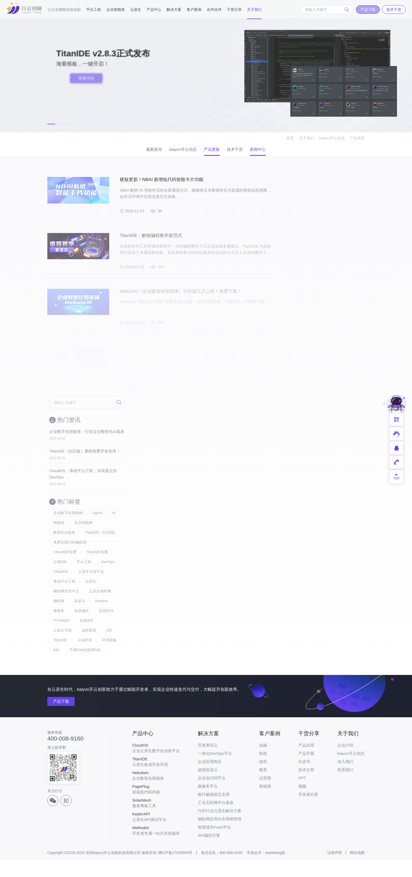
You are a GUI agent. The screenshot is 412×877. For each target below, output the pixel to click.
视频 (302, 803)
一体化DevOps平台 (215, 770)
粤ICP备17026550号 (176, 869)
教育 (263, 786)
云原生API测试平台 (156, 833)
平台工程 (93, 7)
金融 (263, 762)
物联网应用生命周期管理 (219, 835)
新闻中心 (272, 151)
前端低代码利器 (156, 806)
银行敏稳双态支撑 (214, 811)
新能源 (265, 803)
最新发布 (140, 151)
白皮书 (304, 778)
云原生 (135, 9)
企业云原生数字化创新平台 (156, 765)
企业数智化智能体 (156, 792)
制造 (263, 770)
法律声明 (334, 869)
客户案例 (194, 9)
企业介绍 (345, 762)
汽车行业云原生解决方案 (219, 827)
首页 (290, 138)
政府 (263, 778)
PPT (302, 794)
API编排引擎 (209, 852)
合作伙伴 (214, 9)
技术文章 (306, 786)
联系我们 (345, 786)
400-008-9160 (65, 755)
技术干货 (242, 151)
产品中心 (154, 9)
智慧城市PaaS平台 (214, 844)
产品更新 (357, 138)
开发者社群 (308, 811)
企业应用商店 (210, 778)
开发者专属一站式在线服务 (156, 847)
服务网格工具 (156, 820)
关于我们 (254, 9)
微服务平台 (208, 803)
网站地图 (357, 869)
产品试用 (306, 762)
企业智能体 (115, 7)
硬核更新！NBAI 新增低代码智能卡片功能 (164, 186)
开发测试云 (208, 762)
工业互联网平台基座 (216, 819)
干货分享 (234, 9)
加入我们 (345, 778)
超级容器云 (208, 786)
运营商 (265, 794)
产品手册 (306, 770)
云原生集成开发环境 (156, 778)
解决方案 (174, 9)
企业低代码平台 (212, 794)
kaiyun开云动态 (332, 138)
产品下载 (63, 718)
